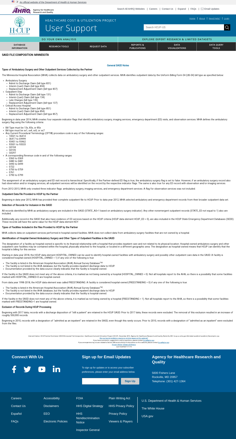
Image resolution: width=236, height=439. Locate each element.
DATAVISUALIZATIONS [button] (177, 46)
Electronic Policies (56, 421)
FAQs (193, 9)
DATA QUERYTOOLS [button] (216, 46)
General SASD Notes (118, 65)
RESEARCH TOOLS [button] (59, 46)
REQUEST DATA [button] (98, 46)
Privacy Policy (118, 413)
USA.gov (147, 416)
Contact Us (167, 9)
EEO (47, 413)
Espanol (182, 9)
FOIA (79, 398)
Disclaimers (51, 406)
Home (192, 18)
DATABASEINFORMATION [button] (19, 46)
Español (16, 413)
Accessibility (52, 398)
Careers (153, 9)
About (202, 18)
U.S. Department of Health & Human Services (171, 400)
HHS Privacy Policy (121, 406)
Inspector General (88, 430)
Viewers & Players (129, 344)
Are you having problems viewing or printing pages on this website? (124, 338)
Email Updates (210, 9)
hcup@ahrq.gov (148, 340)
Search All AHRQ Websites (131, 9)
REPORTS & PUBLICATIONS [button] (137, 46)
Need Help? (214, 18)
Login (226, 18)
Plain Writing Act (119, 398)
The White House (153, 408)
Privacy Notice (117, 344)
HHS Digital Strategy (89, 406)
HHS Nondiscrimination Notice (88, 418)
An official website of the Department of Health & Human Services (53, 2)
